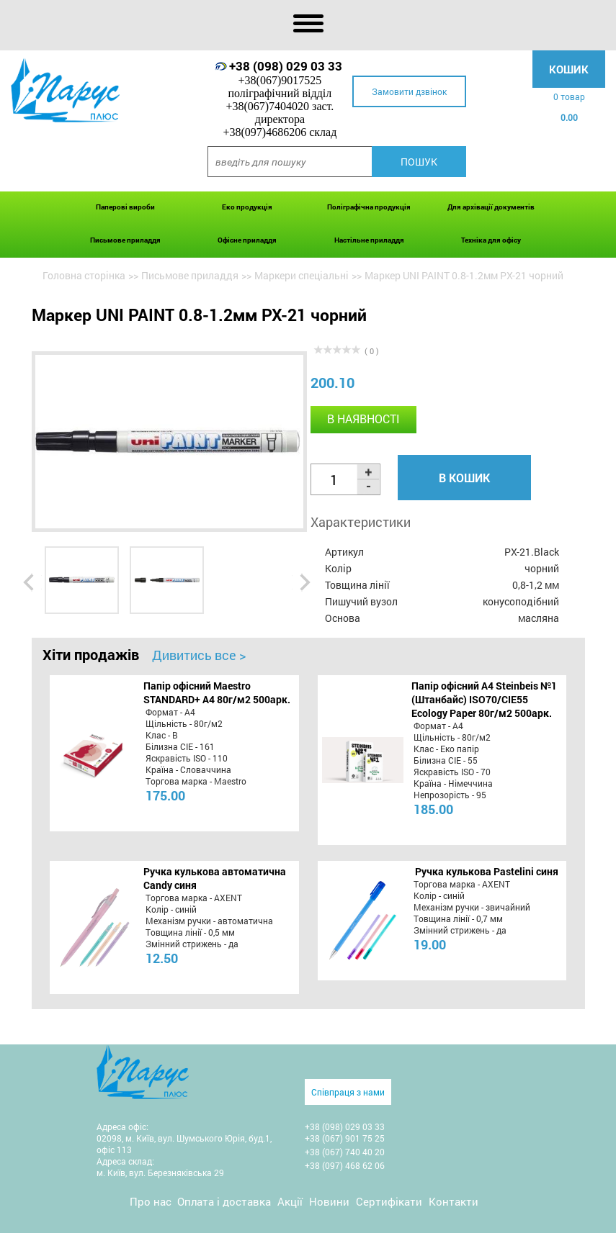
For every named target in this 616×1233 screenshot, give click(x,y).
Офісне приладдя (247, 240)
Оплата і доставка (224, 1201)
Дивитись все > (199, 655)
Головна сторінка (84, 275)
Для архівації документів (491, 207)
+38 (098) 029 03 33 (285, 66)
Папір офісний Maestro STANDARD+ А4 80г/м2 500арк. (216, 692)
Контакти (453, 1201)
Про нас (150, 1201)
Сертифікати (389, 1201)
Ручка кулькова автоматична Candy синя (214, 878)
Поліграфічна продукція (369, 207)
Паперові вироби (125, 207)
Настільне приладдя (369, 240)
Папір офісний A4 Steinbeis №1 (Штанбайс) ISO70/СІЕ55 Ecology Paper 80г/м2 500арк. (484, 699)
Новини (329, 1201)
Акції (290, 1201)
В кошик (464, 477)
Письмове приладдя (125, 240)
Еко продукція (247, 207)
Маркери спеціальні (301, 275)
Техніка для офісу (491, 240)
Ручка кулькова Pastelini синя (486, 871)
